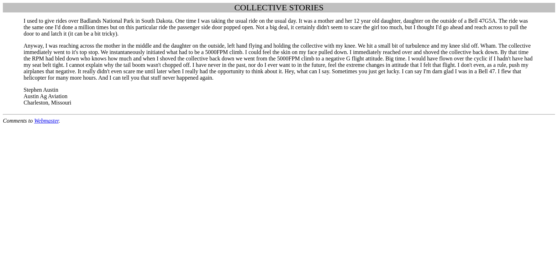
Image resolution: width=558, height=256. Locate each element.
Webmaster (46, 121)
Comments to (18, 121)
